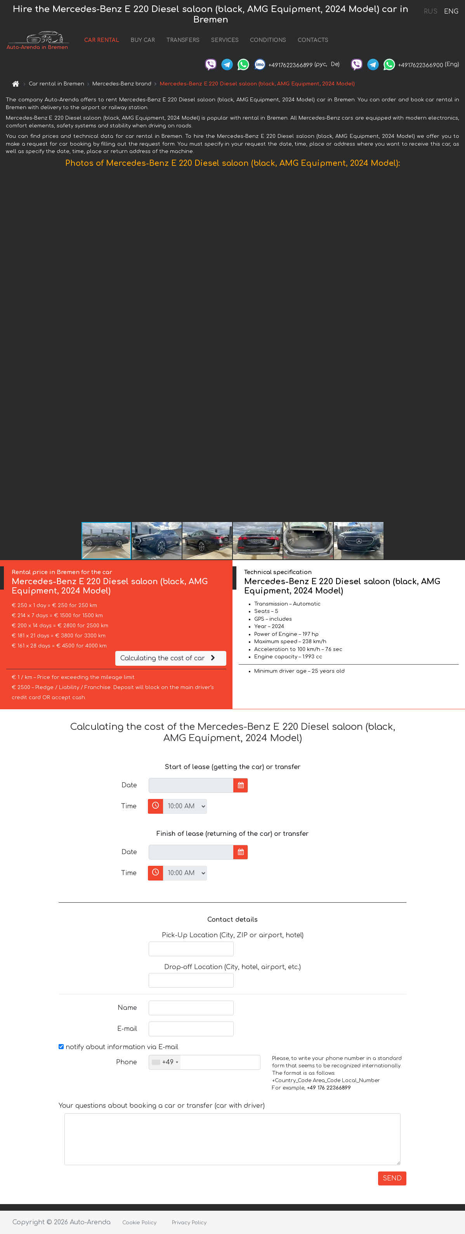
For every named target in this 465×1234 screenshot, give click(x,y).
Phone (126, 1062)
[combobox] (164, 1062)
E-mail (127, 1028)
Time (129, 806)
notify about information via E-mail (118, 1047)
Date (129, 785)
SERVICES (225, 40)
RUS (430, 11)
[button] (458, 346)
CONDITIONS (268, 40)
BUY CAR (142, 40)
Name (127, 1007)
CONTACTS (313, 40)
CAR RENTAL (101, 40)
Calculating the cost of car (168, 658)
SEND (392, 1178)
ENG (451, 11)
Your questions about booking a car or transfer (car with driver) (162, 1105)
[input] (191, 785)
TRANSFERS (183, 40)
